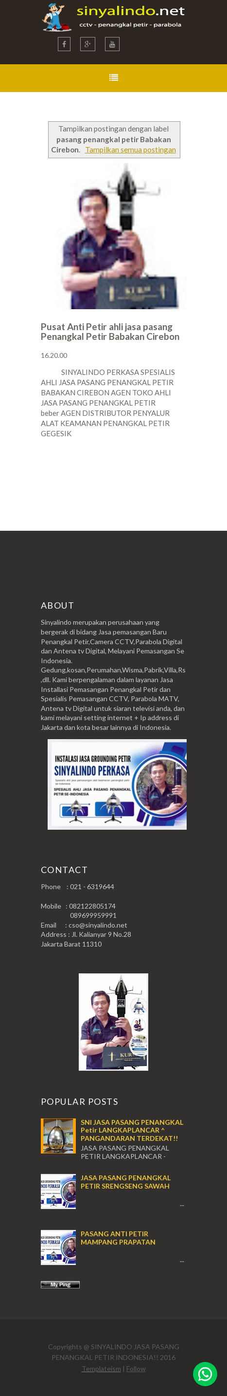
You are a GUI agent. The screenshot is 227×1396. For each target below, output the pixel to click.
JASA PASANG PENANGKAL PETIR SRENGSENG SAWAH (126, 1181)
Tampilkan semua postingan (130, 149)
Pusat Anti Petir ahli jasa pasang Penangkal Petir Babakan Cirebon (110, 331)
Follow (136, 1368)
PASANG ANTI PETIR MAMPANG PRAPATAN (118, 1237)
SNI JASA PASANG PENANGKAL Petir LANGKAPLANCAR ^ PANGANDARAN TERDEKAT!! (132, 1130)
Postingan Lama (137, 471)
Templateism (101, 1368)
